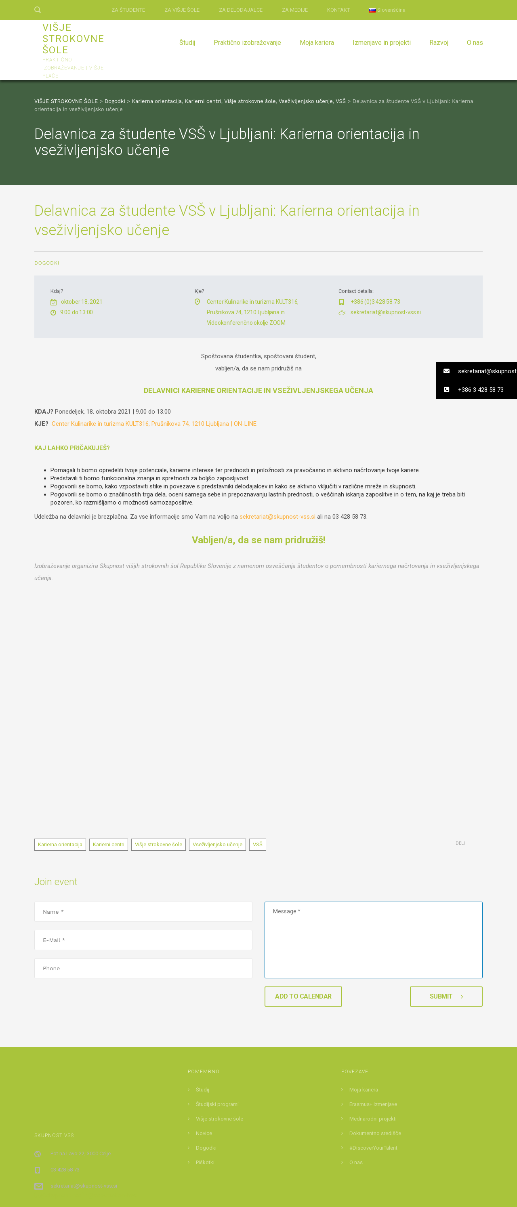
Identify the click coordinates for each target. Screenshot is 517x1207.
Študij (187, 42)
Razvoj (438, 42)
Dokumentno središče (375, 1038)
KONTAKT (338, 10)
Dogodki (46, 263)
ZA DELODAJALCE (241, 10)
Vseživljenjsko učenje (217, 749)
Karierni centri (108, 749)
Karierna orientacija (60, 749)
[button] (476, 371)
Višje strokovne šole (158, 749)
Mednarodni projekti (373, 1023)
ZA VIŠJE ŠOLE (182, 10)
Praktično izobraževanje (247, 42)
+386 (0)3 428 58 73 (375, 302)
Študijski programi (217, 1009)
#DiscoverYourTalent (373, 1052)
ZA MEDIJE (295, 10)
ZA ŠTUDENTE (128, 10)
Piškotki (205, 1067)
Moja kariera (317, 42)
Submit (446, 901)
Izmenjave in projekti (382, 42)
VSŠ (258, 749)
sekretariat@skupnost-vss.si (386, 312)
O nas (475, 42)
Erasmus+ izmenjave (373, 1009)
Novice (204, 1038)
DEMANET (303, 1191)
